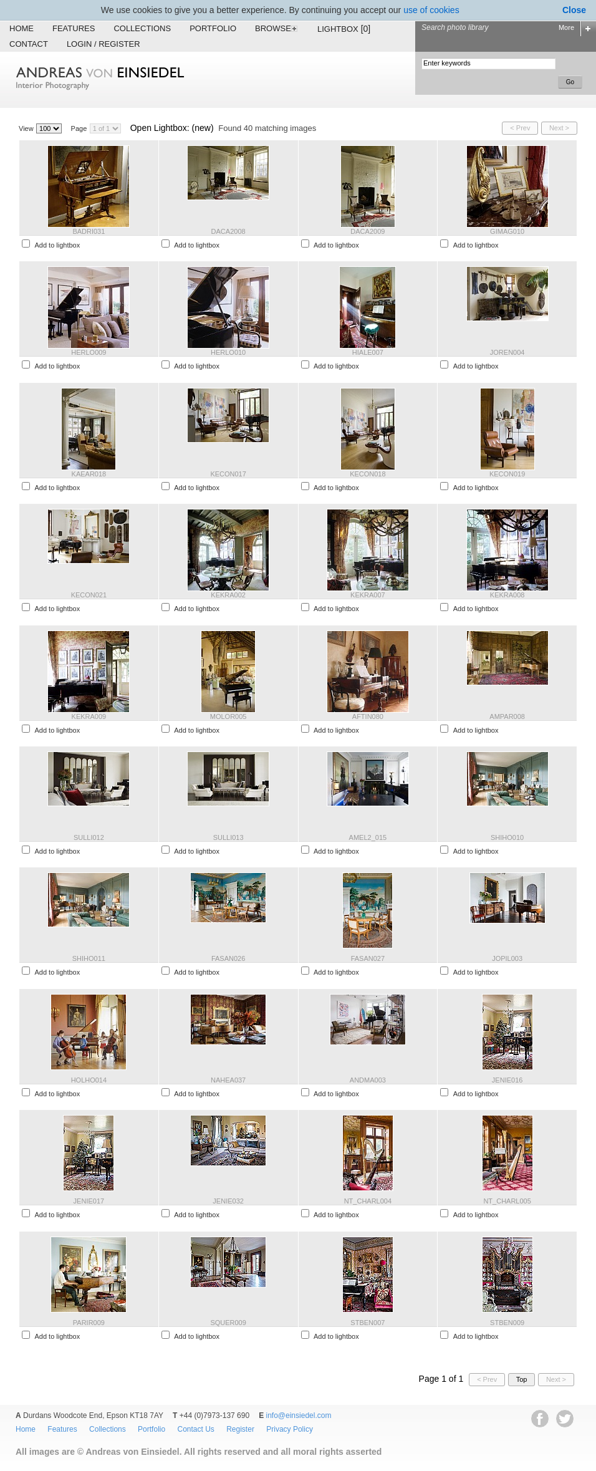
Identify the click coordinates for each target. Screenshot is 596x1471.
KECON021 (89, 595)
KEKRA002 (228, 595)
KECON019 (507, 474)
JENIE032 (228, 1201)
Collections (142, 28)
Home (21, 28)
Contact (28, 44)
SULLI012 (89, 837)
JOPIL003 (507, 958)
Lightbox (343, 29)
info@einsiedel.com (299, 1415)
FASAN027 (368, 958)
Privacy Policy (289, 1429)
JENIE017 (89, 1201)
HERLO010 (228, 352)
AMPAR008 (507, 716)
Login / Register (103, 44)
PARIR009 (89, 1322)
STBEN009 (507, 1322)
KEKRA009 (89, 716)
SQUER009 (228, 1322)
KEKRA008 (507, 595)
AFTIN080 (367, 716)
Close (574, 10)
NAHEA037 (228, 1080)
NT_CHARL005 (507, 1201)
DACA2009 (367, 231)
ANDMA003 (368, 1080)
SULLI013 (228, 837)
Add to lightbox (57, 245)
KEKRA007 (367, 595)
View (26, 128)
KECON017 (228, 474)
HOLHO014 (89, 1080)
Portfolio (213, 28)
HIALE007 (367, 352)
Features (73, 28)
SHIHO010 (507, 837)
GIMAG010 (507, 231)
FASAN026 (228, 958)
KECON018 (367, 474)
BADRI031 (88, 231)
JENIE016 (507, 1080)
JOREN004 (507, 352)
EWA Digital (23, 1470)
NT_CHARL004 (368, 1201)
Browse (277, 28)
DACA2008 (228, 231)
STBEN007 (367, 1322)
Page (79, 128)
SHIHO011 (88, 958)
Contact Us (195, 1429)
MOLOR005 (228, 716)
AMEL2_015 (368, 837)
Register (240, 1429)
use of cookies (431, 10)
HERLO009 (88, 352)
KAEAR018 (89, 474)
